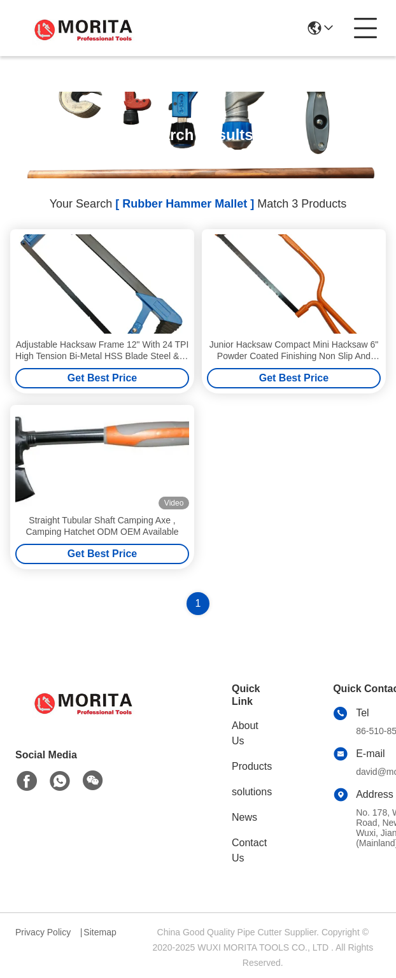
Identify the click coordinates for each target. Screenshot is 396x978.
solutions (252, 791)
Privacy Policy (43, 932)
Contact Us (249, 850)
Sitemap (99, 932)
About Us (245, 733)
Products (252, 766)
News (244, 817)
